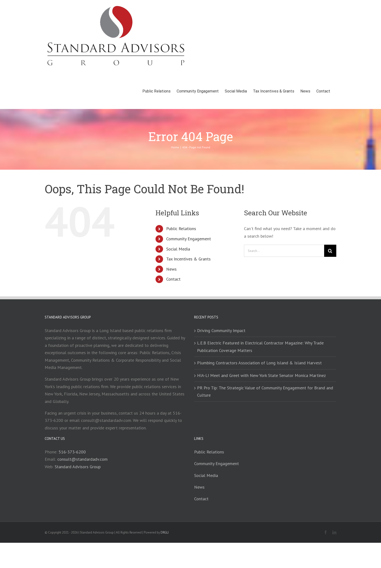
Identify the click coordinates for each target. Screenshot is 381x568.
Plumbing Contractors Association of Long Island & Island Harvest (259, 363)
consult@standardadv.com (82, 459)
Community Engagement (188, 239)
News (171, 269)
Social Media (178, 249)
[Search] (330, 251)
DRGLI (165, 532)
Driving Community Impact (221, 330)
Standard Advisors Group (78, 466)
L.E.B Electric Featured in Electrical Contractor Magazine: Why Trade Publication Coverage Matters (260, 346)
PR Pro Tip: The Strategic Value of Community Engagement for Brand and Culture (265, 391)
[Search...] (284, 251)
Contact (173, 279)
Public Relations (181, 228)
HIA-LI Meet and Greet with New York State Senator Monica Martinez (261, 375)
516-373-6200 (72, 452)
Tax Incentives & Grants (188, 259)
